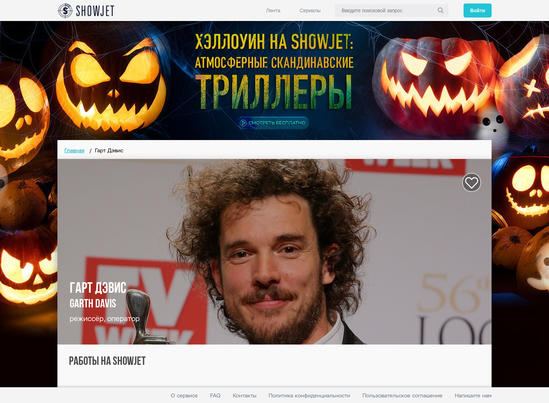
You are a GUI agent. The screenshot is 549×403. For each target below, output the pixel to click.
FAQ (215, 395)
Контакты (244, 395)
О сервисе (184, 395)
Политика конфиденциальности (309, 395)
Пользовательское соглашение (402, 395)
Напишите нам (473, 395)
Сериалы (310, 10)
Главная (74, 150)
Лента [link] (273, 10)
